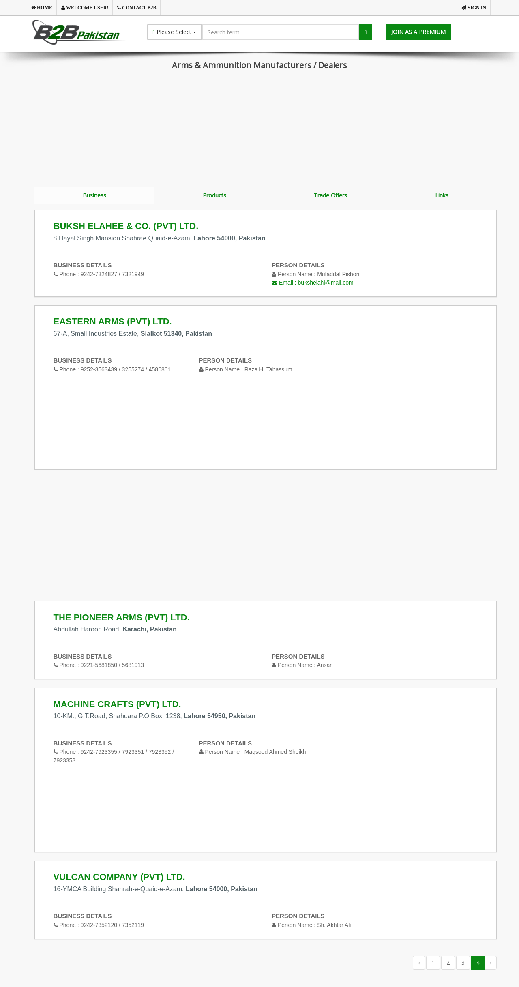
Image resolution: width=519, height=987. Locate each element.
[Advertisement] (259, 130)
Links (441, 196)
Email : (313, 284)
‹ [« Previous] (419, 964)
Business (94, 196)
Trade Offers (330, 196)
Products (214, 196)
